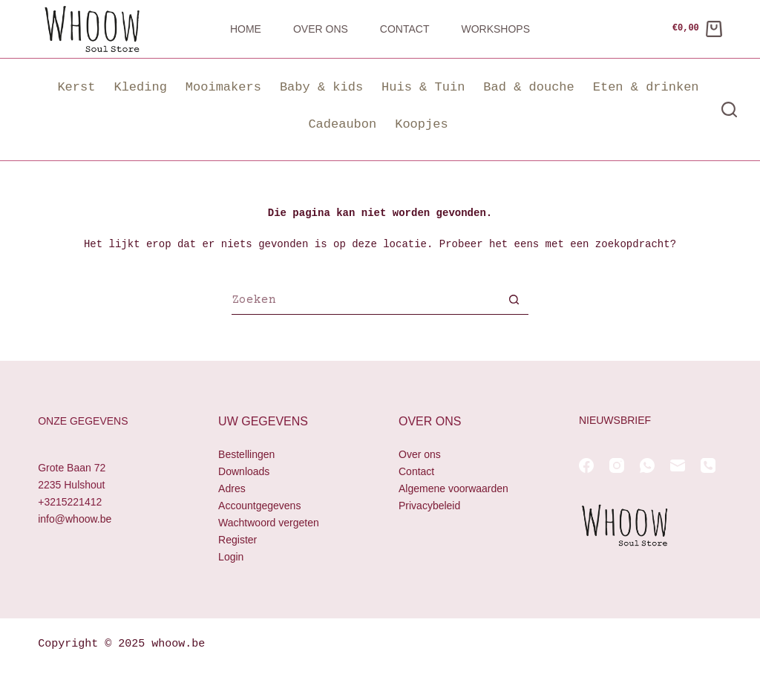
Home (245, 29)
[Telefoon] (708, 465)
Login (230, 557)
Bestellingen (246, 454)
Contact (405, 29)
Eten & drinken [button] (646, 87)
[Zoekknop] (513, 301)
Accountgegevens (259, 505)
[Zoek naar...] (365, 301)
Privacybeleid (429, 505)
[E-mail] (677, 465)
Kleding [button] (140, 87)
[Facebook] (586, 465)
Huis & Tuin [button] (423, 87)
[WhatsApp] (647, 465)
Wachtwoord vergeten (268, 523)
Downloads (243, 471)
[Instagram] (616, 465)
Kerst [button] (76, 87)
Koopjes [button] (421, 124)
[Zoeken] (729, 109)
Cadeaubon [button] (342, 124)
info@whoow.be (74, 520)
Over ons (320, 29)
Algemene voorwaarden (453, 488)
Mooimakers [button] (223, 87)
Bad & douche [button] (528, 87)
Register (237, 540)
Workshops (495, 29)
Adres (232, 488)
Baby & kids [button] (321, 87)
